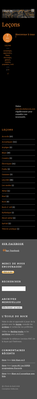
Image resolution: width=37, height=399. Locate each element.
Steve (4, 360)
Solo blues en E (18, 360)
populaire (5, 64)
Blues (4, 153)
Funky (4, 169)
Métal (4, 191)
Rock (4, 202)
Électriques (6, 164)
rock (12, 64)
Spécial (5, 223)
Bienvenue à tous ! (25, 35)
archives (5, 327)
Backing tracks (17, 332)
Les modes (6, 185)
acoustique (7, 51)
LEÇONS (8, 45)
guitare (7, 60)
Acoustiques (7, 142)
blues (7, 55)
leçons (18, 324)
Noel (4, 196)
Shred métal (7, 218)
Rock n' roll (7, 207)
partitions (6, 334)
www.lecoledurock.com (25, 109)
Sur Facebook (13, 244)
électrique (7, 58)
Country (5, 158)
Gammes (5, 174)
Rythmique (6, 213)
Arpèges (5, 147)
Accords (5, 136)
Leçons (7, 62)
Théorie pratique (9, 229)
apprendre (7, 53)
